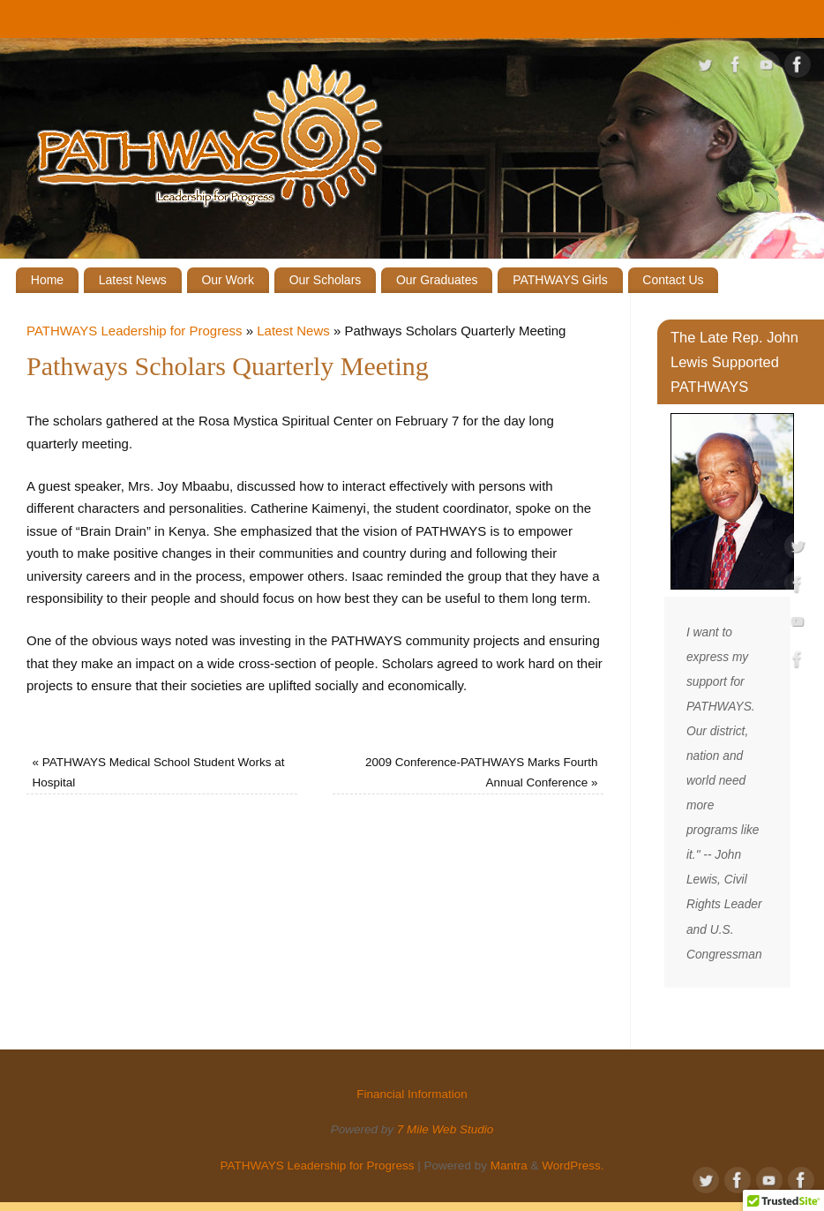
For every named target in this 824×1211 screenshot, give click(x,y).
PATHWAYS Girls (560, 280)
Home (47, 280)
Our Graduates (437, 280)
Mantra (509, 1165)
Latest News (133, 280)
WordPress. (572, 1165)
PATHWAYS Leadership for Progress (134, 330)
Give (675, 22)
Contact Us (672, 280)
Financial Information (760, 22)
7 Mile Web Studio (445, 1129)
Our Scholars (325, 280)
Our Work (227, 280)
